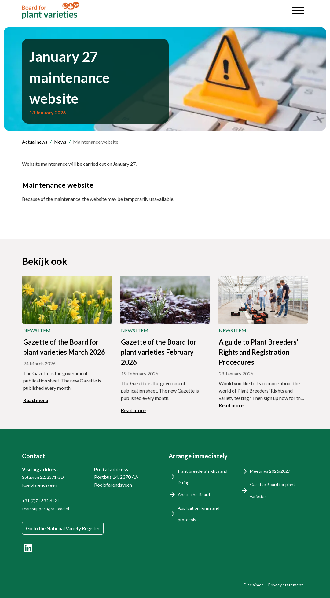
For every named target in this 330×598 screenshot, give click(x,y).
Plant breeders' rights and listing (202, 476)
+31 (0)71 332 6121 (40, 500)
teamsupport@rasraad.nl (45, 508)
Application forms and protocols (198, 513)
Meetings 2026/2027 (270, 471)
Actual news (34, 142)
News (60, 142)
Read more (35, 400)
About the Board (194, 494)
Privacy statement (285, 584)
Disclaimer (253, 584)
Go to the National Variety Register (63, 528)
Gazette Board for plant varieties (272, 490)
